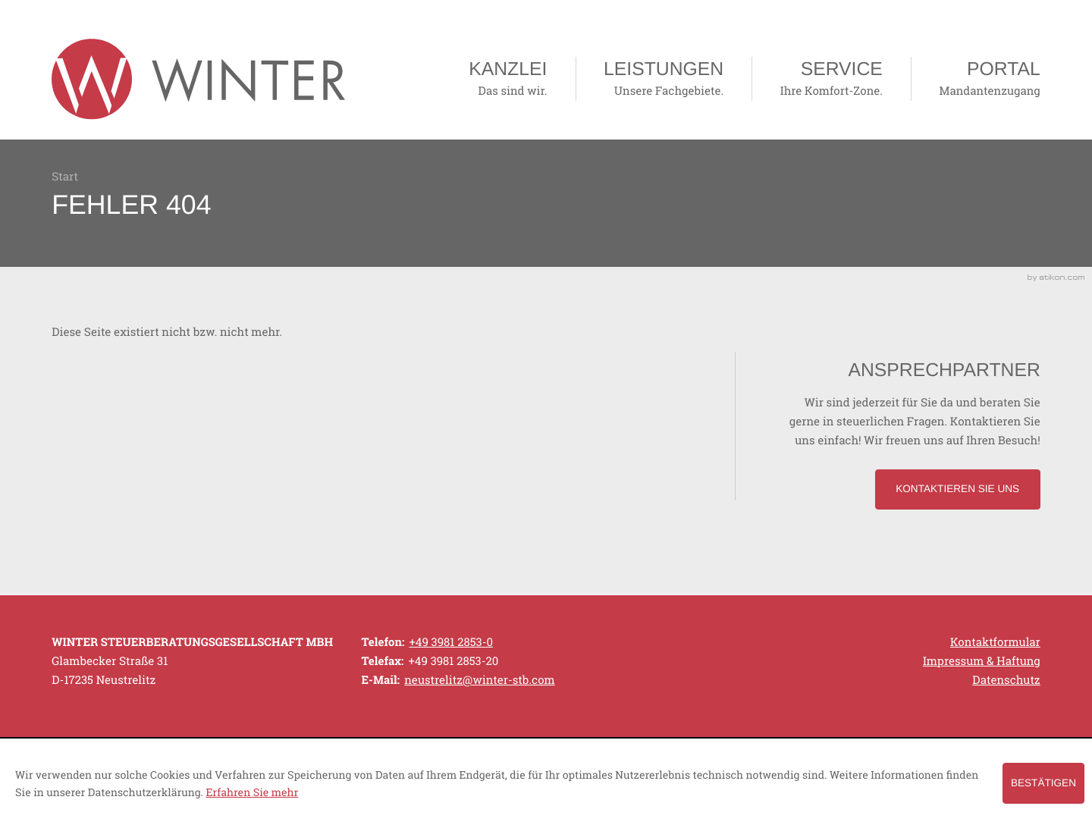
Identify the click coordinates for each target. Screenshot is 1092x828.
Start (65, 176)
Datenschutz (1006, 680)
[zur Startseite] (198, 79)
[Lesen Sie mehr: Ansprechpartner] (957, 489)
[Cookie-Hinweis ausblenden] (1043, 783)
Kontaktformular (995, 642)
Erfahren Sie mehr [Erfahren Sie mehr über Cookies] (252, 792)
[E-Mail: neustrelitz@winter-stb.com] (479, 680)
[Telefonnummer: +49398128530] (451, 642)
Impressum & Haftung (981, 661)
